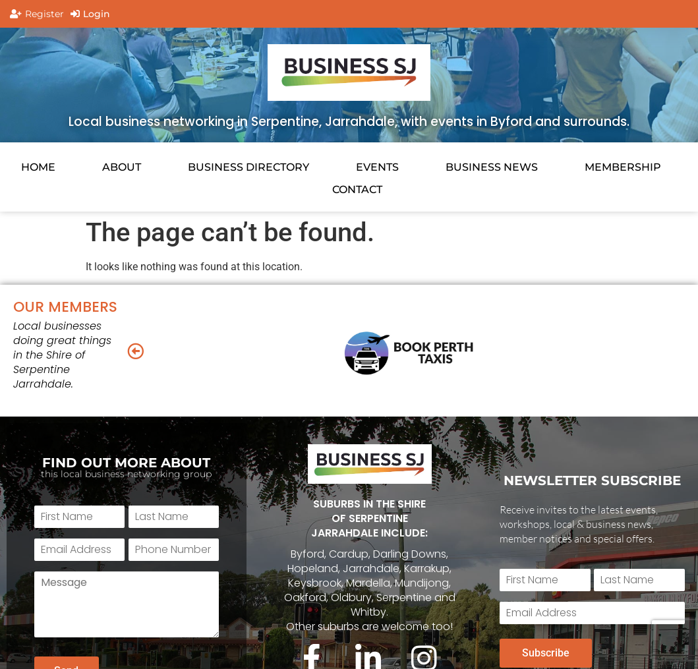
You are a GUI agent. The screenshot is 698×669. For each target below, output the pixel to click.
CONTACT (357, 189)
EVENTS (377, 167)
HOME (38, 167)
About (121, 167)
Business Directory (248, 167)
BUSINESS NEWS (492, 167)
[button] (135, 350)
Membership (623, 167)
